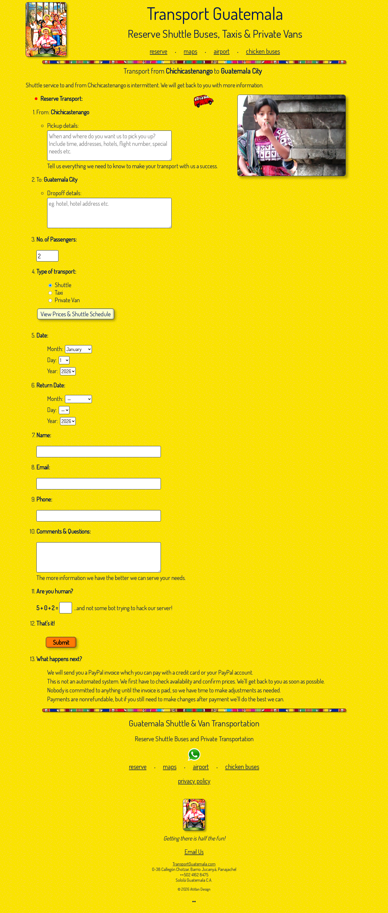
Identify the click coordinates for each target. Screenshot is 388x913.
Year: (53, 371)
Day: (53, 359)
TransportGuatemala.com (194, 864)
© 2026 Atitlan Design (194, 889)
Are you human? (54, 591)
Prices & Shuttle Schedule (76, 314)
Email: (43, 467)
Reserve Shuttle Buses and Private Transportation (194, 738)
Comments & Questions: (64, 531)
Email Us (194, 851)
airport (222, 51)
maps (190, 51)
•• (194, 901)
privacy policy (194, 781)
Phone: (44, 499)
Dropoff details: (64, 193)
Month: (56, 348)
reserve (158, 51)
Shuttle (63, 285)
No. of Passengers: (56, 239)
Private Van (67, 300)
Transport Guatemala (215, 13)
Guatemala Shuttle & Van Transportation (194, 723)
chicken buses (263, 51)
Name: (44, 435)
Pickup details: (63, 125)
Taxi (59, 292)
